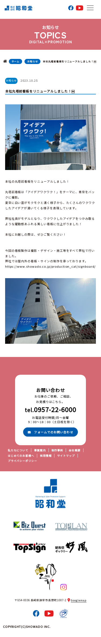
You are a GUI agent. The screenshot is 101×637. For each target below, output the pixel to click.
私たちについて (18, 450)
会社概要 (75, 450)
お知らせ (32, 61)
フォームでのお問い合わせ (50, 432)
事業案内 (40, 450)
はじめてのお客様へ (21, 456)
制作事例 (57, 450)
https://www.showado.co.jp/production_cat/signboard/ (50, 266)
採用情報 (46, 456)
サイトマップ (66, 456)
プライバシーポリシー (22, 461)
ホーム (16, 61)
